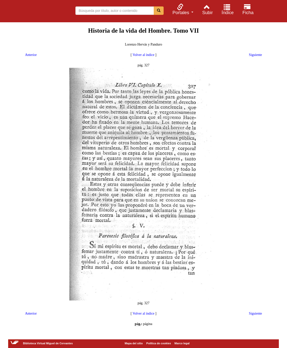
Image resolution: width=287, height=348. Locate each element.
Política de (158, 343)
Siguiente (255, 55)
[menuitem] (182, 9)
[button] (182, 9)
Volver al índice (143, 55)
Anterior (31, 55)
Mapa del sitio (134, 343)
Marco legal (182, 343)
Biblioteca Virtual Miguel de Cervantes (29, 12)
